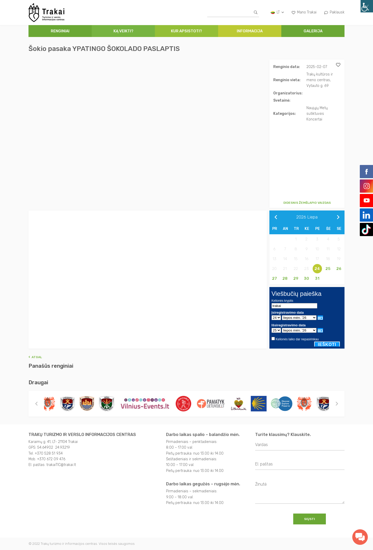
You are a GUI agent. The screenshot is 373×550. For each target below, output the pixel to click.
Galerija (313, 31)
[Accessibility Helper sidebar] (367, 6)
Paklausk (334, 12)
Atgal (35, 357)
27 (274, 278)
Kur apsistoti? (186, 31)
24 (317, 268)
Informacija (250, 31)
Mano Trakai (304, 12)
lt (277, 12)
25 (328, 268)
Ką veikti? (123, 31)
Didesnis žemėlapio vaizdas (307, 203)
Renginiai (60, 31)
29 (295, 278)
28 (285, 278)
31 (317, 278)
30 (306, 278)
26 (338, 268)
